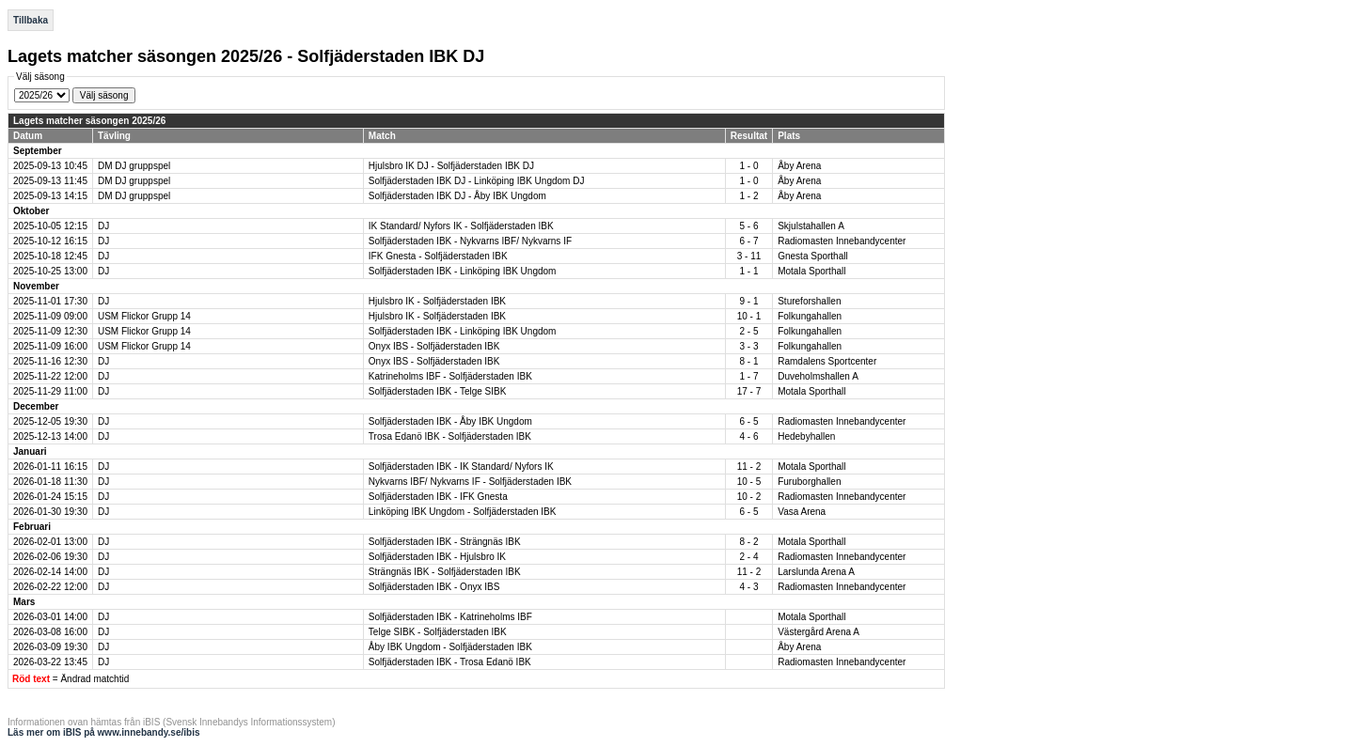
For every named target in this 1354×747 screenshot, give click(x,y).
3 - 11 (749, 256)
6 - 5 (748, 421)
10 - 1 (749, 316)
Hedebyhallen (806, 436)
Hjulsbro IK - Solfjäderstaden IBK (437, 301)
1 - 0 (748, 166)
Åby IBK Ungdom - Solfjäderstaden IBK (450, 647)
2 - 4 (748, 557)
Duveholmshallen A (818, 376)
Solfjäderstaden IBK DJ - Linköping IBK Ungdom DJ (477, 181)
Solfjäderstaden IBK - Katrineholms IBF (450, 617)
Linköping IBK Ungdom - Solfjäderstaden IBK (463, 511)
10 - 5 (749, 481)
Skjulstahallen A (811, 226)
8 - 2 (748, 542)
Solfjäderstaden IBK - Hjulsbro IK (437, 557)
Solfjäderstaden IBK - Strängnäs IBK (445, 542)
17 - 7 (749, 391)
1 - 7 (748, 376)
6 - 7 (748, 241)
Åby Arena (799, 166)
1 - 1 (748, 271)
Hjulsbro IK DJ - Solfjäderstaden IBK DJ (451, 166)
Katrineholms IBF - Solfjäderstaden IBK (450, 376)
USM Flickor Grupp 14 (144, 316)
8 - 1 (748, 361)
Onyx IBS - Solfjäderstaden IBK (434, 346)
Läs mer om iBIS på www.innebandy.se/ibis (104, 732)
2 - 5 (748, 331)
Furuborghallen (809, 481)
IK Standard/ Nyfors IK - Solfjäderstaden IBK (461, 226)
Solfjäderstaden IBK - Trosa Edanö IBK (450, 662)
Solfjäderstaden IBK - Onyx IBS (434, 587)
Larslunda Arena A (816, 572)
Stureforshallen (809, 301)
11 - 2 (749, 466)
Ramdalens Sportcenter (827, 361)
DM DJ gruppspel (134, 166)
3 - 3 (748, 346)
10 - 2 (749, 496)
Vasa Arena (802, 511)
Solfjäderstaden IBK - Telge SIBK (438, 391)
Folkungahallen (810, 316)
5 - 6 (748, 226)
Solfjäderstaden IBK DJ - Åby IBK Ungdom (457, 196)
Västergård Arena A (818, 632)
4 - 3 (748, 587)
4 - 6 (748, 436)
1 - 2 (748, 196)
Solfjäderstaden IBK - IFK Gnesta (438, 496)
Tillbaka (30, 20)
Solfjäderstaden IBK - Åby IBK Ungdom (450, 421)
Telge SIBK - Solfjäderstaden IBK (438, 632)
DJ (103, 226)
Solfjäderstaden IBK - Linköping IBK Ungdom (463, 271)
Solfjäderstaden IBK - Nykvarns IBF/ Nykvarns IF (470, 241)
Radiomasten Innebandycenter (841, 241)
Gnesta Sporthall (813, 256)
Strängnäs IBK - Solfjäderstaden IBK (445, 572)
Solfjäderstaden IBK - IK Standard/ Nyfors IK (461, 466)
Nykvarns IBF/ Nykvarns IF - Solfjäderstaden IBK (470, 481)
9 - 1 (748, 301)
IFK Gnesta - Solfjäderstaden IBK (438, 256)
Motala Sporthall (811, 271)
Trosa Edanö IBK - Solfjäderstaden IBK (450, 436)
